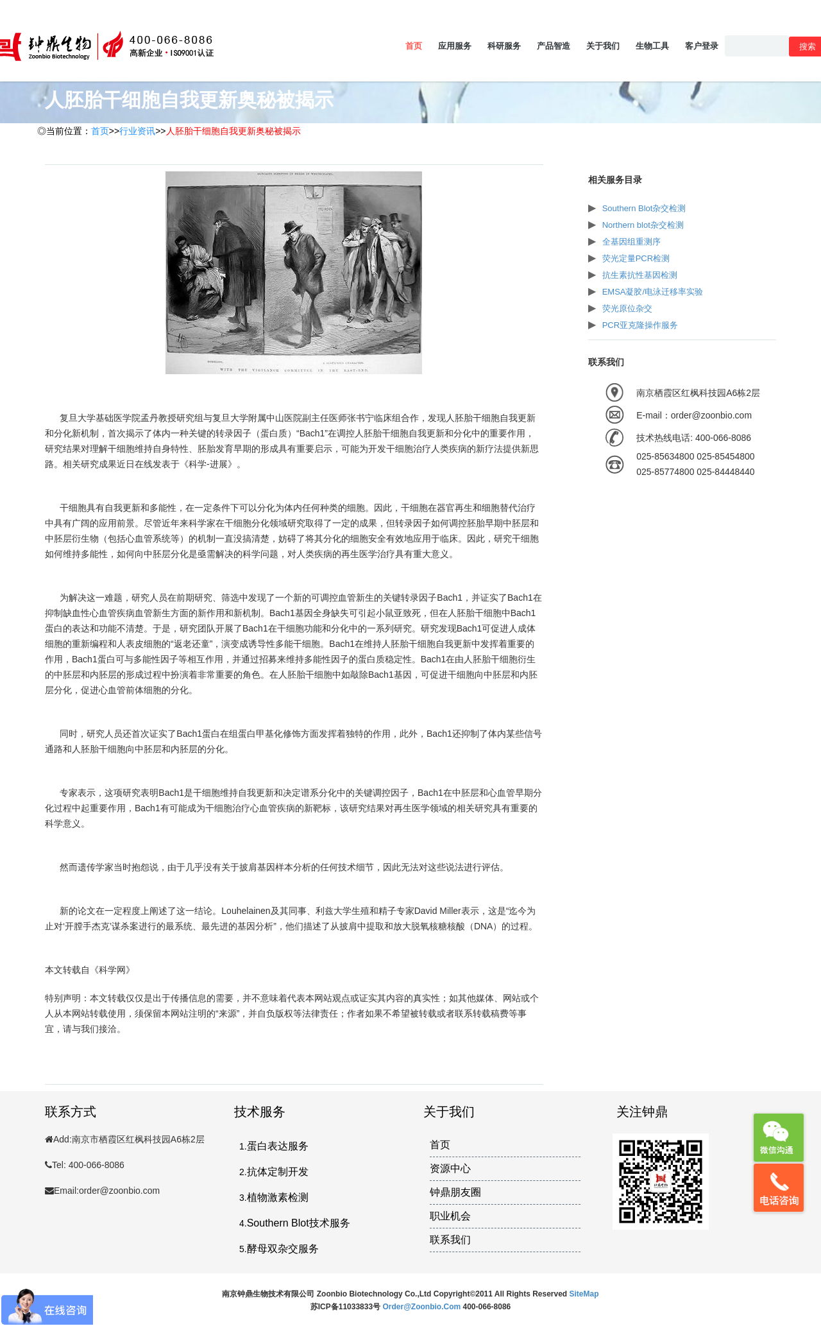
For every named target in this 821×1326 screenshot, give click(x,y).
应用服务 (454, 46)
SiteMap (584, 1293)
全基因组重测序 (631, 241)
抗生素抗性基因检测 (639, 275)
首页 (413, 46)
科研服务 (504, 46)
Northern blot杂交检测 (643, 225)
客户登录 (701, 46)
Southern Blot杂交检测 (644, 208)
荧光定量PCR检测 (636, 258)
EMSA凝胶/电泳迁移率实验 (652, 292)
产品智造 (553, 46)
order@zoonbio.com (422, 1306)
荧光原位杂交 (627, 308)
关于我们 (603, 46)
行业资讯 (137, 131)
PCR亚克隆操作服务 (640, 325)
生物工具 (652, 46)
